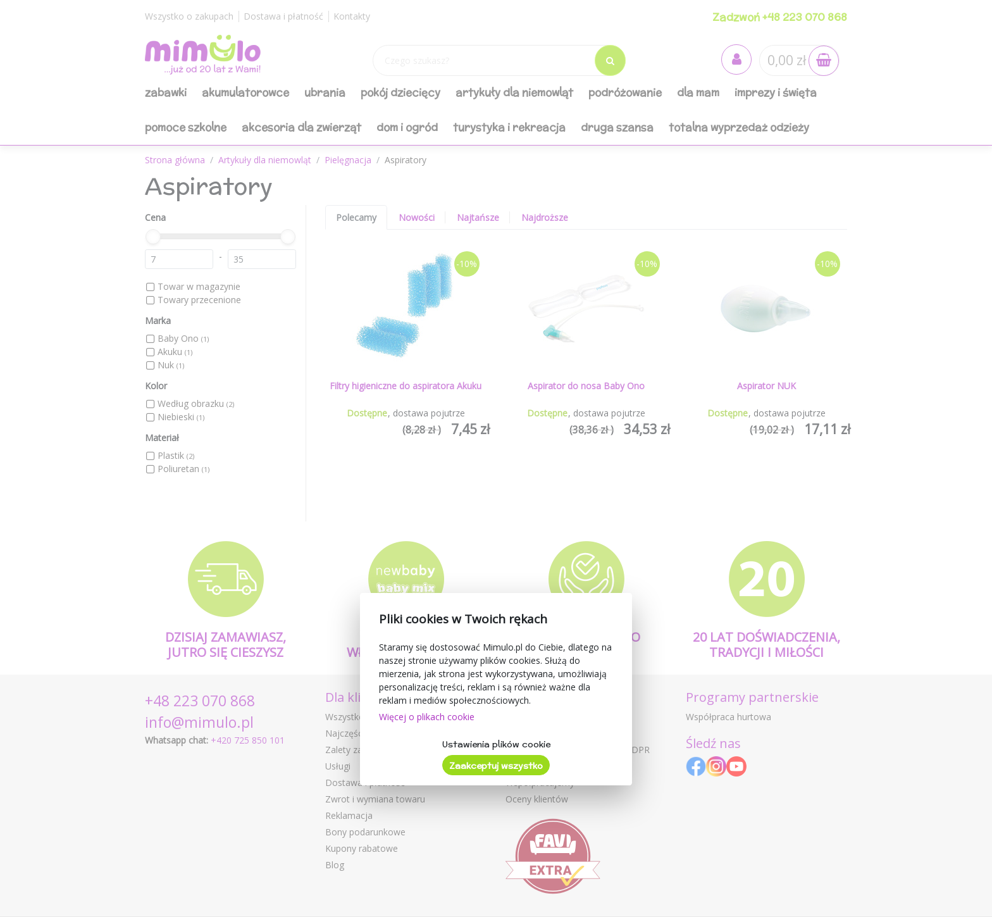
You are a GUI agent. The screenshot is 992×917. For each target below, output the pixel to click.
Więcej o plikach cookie (426, 717)
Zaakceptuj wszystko (496, 765)
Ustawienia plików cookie (496, 744)
